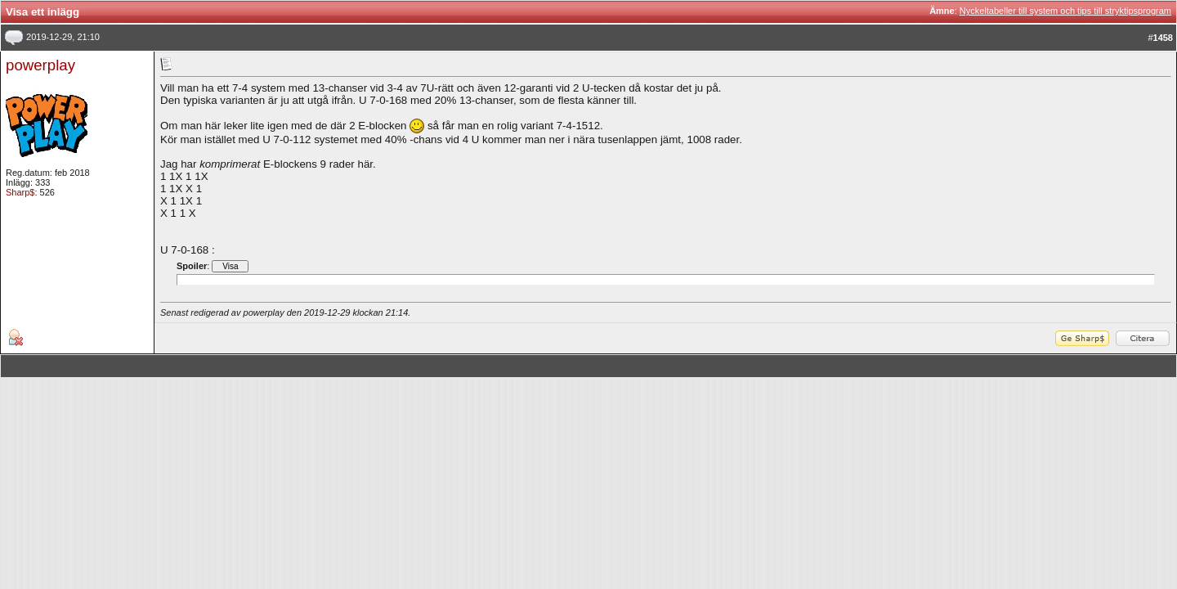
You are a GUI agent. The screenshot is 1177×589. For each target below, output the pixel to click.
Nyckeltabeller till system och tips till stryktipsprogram (1065, 11)
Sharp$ (20, 192)
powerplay (40, 65)
